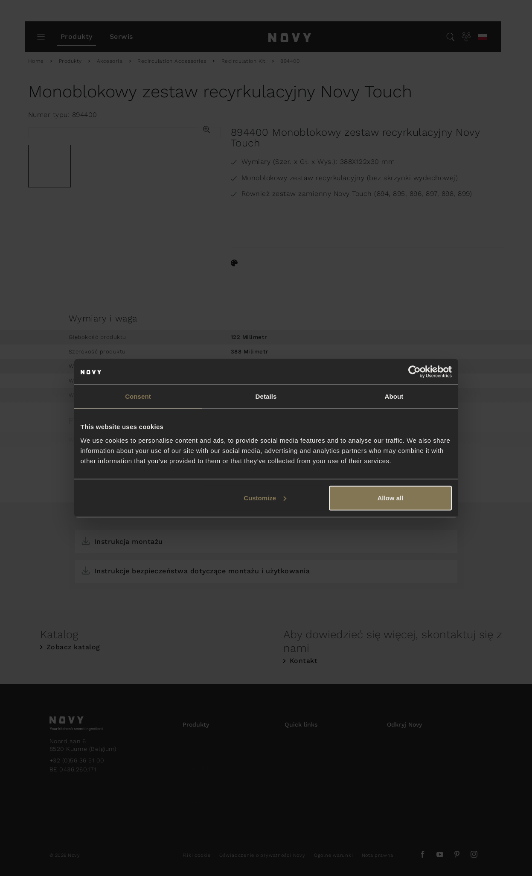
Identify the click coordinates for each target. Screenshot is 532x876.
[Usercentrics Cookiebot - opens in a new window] (414, 371)
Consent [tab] (138, 396)
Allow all (391, 497)
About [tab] (394, 396)
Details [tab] (266, 396)
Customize (265, 497)
